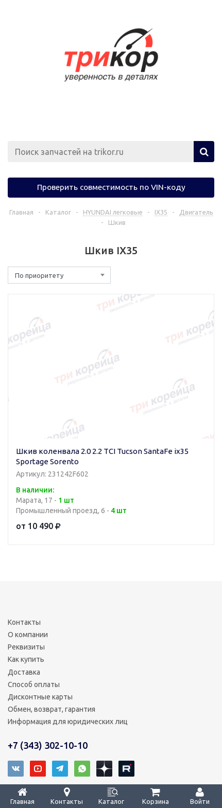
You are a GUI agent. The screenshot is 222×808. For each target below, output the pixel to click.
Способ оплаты (34, 684)
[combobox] (59, 275)
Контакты (24, 622)
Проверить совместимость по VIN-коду (111, 186)
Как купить (26, 659)
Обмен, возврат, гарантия (51, 709)
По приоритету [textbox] (39, 275)
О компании (28, 634)
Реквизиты (26, 647)
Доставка (24, 672)
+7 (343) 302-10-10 (48, 745)
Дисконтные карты (40, 697)
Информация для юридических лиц (68, 721)
